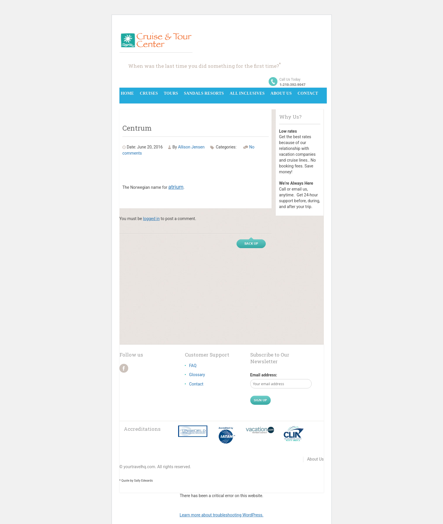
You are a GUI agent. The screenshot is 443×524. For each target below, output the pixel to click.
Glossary (197, 374)
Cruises (149, 93)
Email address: (263, 375)
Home (127, 93)
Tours (171, 93)
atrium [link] (175, 187)
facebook (123, 368)
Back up (251, 243)
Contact (308, 93)
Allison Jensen (191, 147)
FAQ (193, 365)
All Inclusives (247, 93)
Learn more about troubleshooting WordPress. (221, 515)
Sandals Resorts (204, 93)
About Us (281, 93)
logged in (151, 218)
